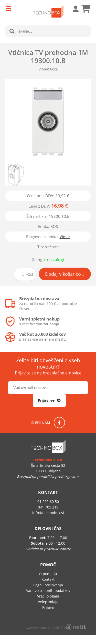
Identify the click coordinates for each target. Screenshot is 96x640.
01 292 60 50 (48, 501)
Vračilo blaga (48, 596)
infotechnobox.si (48, 512)
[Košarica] (86, 9)
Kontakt (48, 579)
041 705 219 (48, 507)
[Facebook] (59, 422)
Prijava (73, 9)
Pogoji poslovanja (48, 585)
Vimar (65, 236)
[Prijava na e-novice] (49, 400)
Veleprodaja (48, 601)
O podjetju (48, 573)
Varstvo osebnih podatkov (48, 590)
